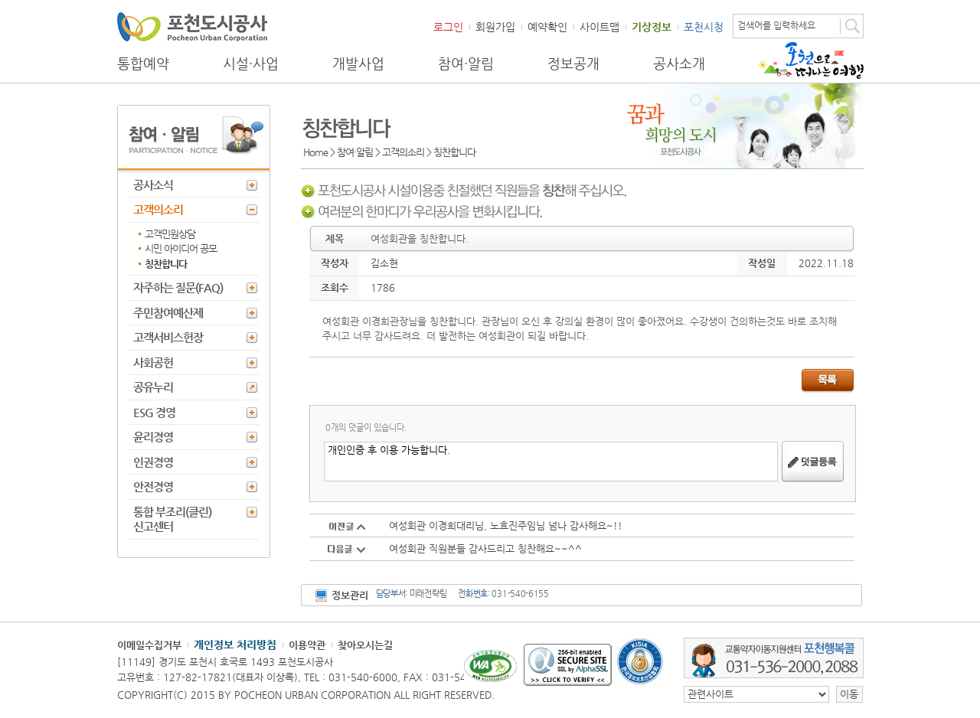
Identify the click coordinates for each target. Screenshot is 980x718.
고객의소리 (158, 209)
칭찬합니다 (166, 263)
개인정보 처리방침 (235, 644)
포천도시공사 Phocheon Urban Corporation (192, 26)
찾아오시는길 (365, 645)
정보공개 (573, 63)
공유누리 (153, 386)
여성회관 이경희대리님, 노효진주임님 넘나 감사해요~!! (505, 525)
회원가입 (495, 27)
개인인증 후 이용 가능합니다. (551, 461)
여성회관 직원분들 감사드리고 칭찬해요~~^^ (485, 548)
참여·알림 (466, 63)
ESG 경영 (154, 412)
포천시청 (704, 27)
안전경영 (153, 486)
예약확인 (547, 27)
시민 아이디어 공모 (181, 248)
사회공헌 (153, 362)
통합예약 (143, 63)
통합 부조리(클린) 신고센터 (172, 519)
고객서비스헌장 (168, 337)
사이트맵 (599, 27)
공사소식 (153, 184)
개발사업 (358, 63)
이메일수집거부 (149, 645)
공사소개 (679, 63)
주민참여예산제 (168, 312)
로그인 (448, 27)
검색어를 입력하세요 (776, 25)
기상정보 (651, 27)
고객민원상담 (170, 234)
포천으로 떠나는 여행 (811, 60)
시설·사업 (251, 63)
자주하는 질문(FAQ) (178, 287)
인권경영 (153, 461)
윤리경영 (153, 436)
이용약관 (307, 645)
